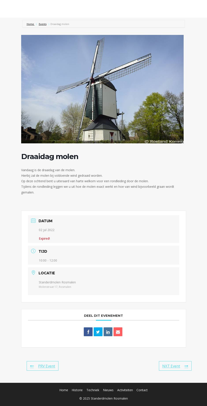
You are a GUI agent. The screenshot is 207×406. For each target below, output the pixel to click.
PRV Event (42, 365)
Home (31, 24)
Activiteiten (125, 390)
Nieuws (108, 390)
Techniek (92, 390)
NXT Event (175, 365)
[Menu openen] (198, 9)
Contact (142, 390)
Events (43, 24)
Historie (77, 390)
